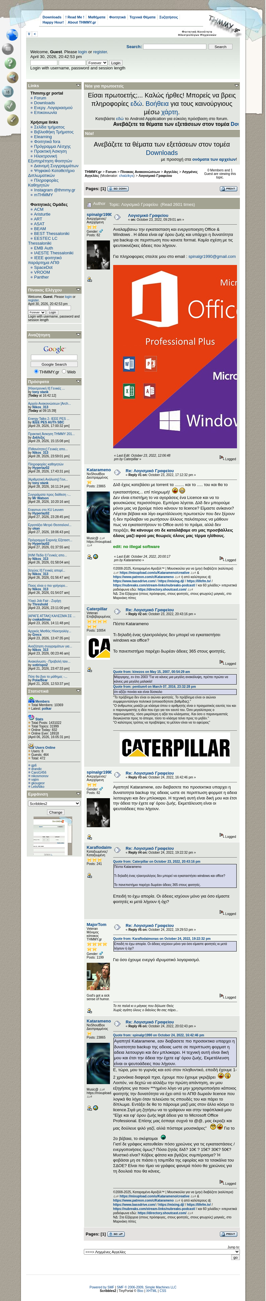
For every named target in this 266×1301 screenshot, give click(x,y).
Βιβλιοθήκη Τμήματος (54, 131)
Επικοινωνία (45, 112)
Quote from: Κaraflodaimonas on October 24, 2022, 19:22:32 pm (162, 938)
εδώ (136, 103)
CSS (163, 1291)
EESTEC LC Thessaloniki (42, 241)
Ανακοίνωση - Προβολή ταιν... (49, 661)
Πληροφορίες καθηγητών (46, 464)
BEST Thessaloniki (51, 233)
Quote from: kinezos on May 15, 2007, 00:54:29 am (151, 672)
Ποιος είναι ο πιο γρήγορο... (48, 585)
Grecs (36, 634)
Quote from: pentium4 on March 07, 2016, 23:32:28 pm (154, 686)
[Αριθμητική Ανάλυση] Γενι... (48, 479)
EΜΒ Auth (43, 248)
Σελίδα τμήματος (49, 127)
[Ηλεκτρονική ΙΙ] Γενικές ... (46, 388)
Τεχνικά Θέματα (143, 17)
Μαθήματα (96, 17)
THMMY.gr (93, 172)
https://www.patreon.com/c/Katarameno (143, 577)
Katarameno (99, 469)
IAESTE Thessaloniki (54, 252)
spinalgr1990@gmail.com (212, 256)
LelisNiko (37, 786)
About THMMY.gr (82, 22)
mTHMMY (43, 194)
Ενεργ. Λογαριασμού (53, 107)
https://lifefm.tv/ (199, 581)
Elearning (43, 136)
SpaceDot (43, 267)
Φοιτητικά (117, 17)
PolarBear (39, 680)
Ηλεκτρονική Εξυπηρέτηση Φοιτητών (50, 158)
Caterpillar (97, 608)
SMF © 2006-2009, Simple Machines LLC (147, 1287)
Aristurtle (42, 214)
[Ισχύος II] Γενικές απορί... (46, 570)
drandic (36, 769)
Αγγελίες (171, 172)
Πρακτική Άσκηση (50, 151)
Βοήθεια (157, 103)
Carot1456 (38, 772)
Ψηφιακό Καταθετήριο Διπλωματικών (51, 173)
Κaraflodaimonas (104, 847)
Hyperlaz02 (40, 468)
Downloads (52, 17)
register (100, 51)
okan (36, 528)
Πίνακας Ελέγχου (45, 290)
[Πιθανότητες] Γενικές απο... (48, 449)
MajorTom (96, 924)
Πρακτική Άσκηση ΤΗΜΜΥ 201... (51, 434)
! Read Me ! (74, 17)
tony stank (40, 392)
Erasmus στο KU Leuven (46, 510)
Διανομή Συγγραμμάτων (56, 165)
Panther (41, 277)
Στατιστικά (38, 691)
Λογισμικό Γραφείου (155, 176)
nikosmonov (39, 776)
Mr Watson (40, 498)
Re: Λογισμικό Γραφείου (150, 470)
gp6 (34, 765)
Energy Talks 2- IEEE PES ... (48, 419)
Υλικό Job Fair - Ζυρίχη (44, 601)
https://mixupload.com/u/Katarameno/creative (155, 572)
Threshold (40, 604)
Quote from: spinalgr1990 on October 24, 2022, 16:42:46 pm (158, 1035)
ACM (39, 209)
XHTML (151, 1291)
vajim (35, 779)
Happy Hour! (53, 22)
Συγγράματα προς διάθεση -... (49, 494)
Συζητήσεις (168, 17)
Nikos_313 (40, 407)
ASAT (39, 223)
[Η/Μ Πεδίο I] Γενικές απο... (47, 555)
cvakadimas (41, 619)
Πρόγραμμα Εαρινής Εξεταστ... (50, 540)
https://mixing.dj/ (171, 581)
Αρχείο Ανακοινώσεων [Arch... (49, 403)
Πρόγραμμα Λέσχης (52, 146)
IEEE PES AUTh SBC (48, 422)
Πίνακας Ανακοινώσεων (140, 172)
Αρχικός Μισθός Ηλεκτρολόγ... (49, 631)
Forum (40, 98)
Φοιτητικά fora (47, 141)
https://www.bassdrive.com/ (134, 581)
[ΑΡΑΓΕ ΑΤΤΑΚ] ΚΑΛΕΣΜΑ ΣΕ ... (51, 616)
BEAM (40, 228)
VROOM (42, 272)
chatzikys (126, 176)
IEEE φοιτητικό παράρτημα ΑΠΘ (45, 260)
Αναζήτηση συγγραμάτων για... (50, 646)
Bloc (140, 1291)
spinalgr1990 (100, 214)
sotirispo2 (40, 665)
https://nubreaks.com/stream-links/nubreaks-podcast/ (154, 585)
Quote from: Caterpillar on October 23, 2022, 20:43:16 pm (157, 861)
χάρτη (169, 112)
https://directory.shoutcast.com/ (162, 589)
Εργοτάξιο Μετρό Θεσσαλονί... (50, 525)
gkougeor (38, 783)
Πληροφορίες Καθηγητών (43, 183)
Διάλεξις (38, 437)
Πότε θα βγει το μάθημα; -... (47, 676)
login (82, 51)
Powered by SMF (102, 1287)
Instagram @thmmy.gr (54, 190)
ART (38, 219)
